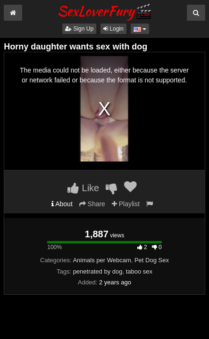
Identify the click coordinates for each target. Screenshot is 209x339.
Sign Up (79, 28)
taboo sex (139, 271)
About (62, 204)
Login (113, 28)
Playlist (126, 204)
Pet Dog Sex (151, 260)
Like (83, 188)
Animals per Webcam (102, 260)
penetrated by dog (98, 271)
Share (92, 204)
